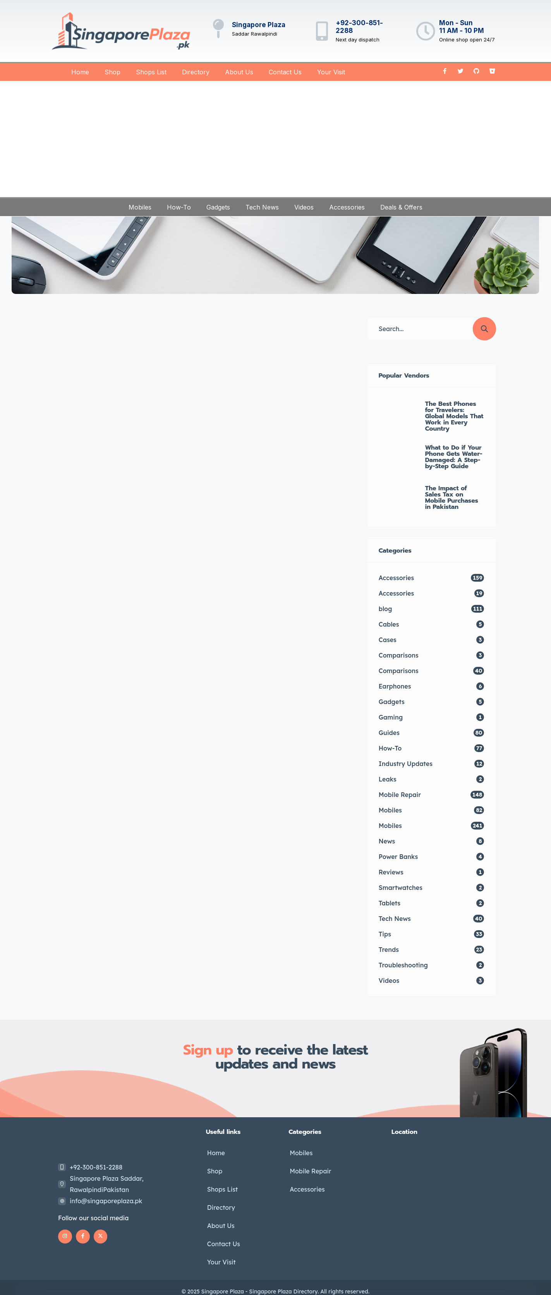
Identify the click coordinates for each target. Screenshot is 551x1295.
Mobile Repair (309, 1169)
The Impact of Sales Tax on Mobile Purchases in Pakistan (451, 497)
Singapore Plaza (258, 25)
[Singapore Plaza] (218, 28)
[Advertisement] (275, 139)
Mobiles (140, 207)
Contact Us (285, 72)
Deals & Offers (401, 207)
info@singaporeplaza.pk (106, 1201)
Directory (195, 72)
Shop (112, 72)
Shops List (151, 72)
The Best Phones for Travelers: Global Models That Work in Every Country (454, 416)
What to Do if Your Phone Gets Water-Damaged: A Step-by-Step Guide (453, 457)
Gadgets (218, 207)
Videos (304, 207)
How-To (179, 207)
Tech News (262, 207)
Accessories (347, 207)
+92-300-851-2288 (96, 1167)
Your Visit (331, 72)
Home (80, 72)
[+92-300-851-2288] (322, 31)
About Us (239, 72)
